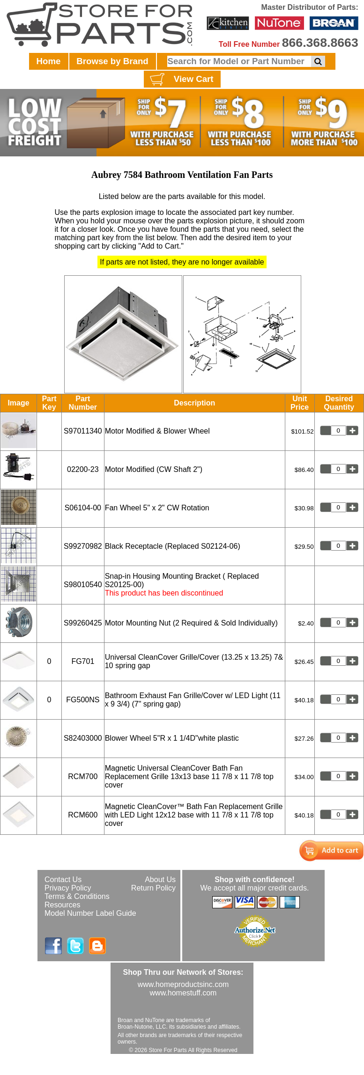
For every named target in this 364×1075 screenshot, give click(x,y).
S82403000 (83, 738)
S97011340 (83, 431)
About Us (160, 880)
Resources (62, 905)
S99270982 (83, 546)
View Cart (181, 79)
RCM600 (82, 815)
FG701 (82, 661)
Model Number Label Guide (90, 913)
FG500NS (82, 700)
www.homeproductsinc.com (183, 984)
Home (49, 61)
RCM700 (82, 776)
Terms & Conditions (77, 896)
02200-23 (83, 469)
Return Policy (153, 888)
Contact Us (63, 880)
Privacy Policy (68, 888)
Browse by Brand (112, 61)
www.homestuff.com (183, 993)
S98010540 (83, 585)
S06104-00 (83, 508)
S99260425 (83, 623)
